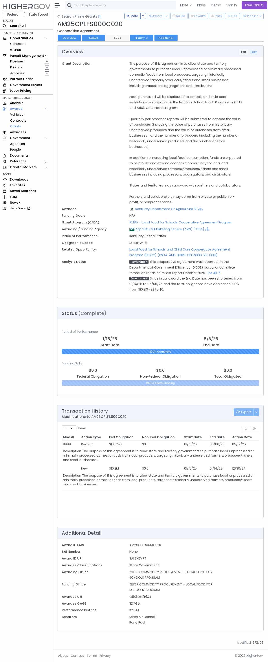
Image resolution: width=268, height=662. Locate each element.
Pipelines (17, 61)
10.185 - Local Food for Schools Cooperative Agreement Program (180, 222)
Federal (13, 14)
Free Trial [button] (254, 5)
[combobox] (131, 5)
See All (213, 273)
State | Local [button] (38, 14)
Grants (15, 50)
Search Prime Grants (77, 16)
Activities (17, 73)
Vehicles (16, 114)
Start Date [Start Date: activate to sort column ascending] (193, 437)
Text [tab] (253, 52)
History (142, 38)
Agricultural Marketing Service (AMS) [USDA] (169, 229)
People (15, 149)
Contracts (18, 44)
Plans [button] (201, 5)
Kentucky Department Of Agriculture (164, 209)
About (63, 655)
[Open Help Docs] (99, 16)
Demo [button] (216, 5)
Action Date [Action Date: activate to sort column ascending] (242, 437)
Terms (92, 655)
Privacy (105, 655)
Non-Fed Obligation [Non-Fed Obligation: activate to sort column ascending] (158, 437)
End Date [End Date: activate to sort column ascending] (217, 437)
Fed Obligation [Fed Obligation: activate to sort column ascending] (121, 437)
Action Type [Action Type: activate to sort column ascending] (91, 437)
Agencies (17, 144)
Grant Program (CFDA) (80, 222)
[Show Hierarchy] (200, 209)
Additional (166, 38)
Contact (77, 655)
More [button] (184, 5)
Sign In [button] (231, 5)
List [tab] (243, 52)
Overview (69, 38)
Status (93, 38)
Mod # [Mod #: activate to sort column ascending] (68, 437)
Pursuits (16, 67)
